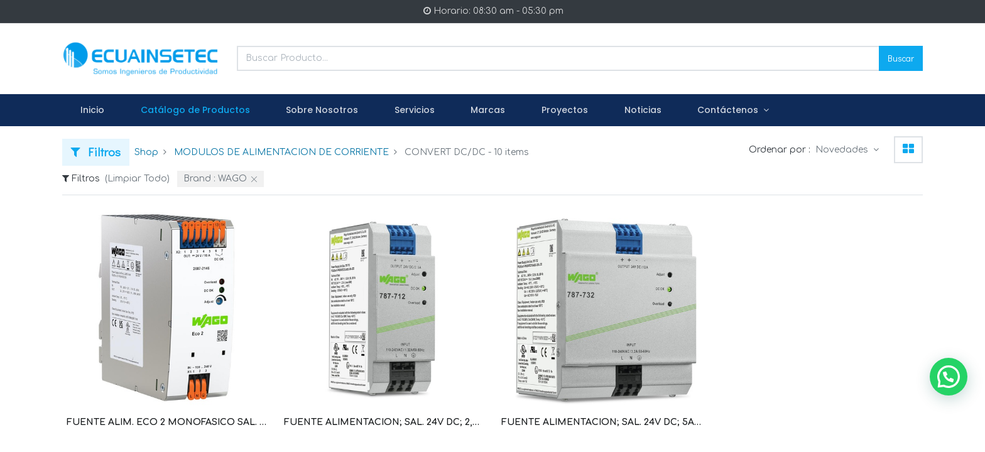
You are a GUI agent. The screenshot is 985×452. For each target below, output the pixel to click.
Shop (146, 152)
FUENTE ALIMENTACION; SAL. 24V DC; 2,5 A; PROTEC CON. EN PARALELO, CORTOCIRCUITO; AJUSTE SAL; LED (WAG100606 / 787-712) (384, 422)
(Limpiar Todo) (137, 178)
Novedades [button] (843, 149)
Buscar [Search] (901, 58)
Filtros (96, 151)
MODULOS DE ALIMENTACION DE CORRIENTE (281, 152)
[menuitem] (92, 110)
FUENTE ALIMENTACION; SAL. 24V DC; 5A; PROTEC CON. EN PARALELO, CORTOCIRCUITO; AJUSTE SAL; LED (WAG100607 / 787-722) (601, 422)
